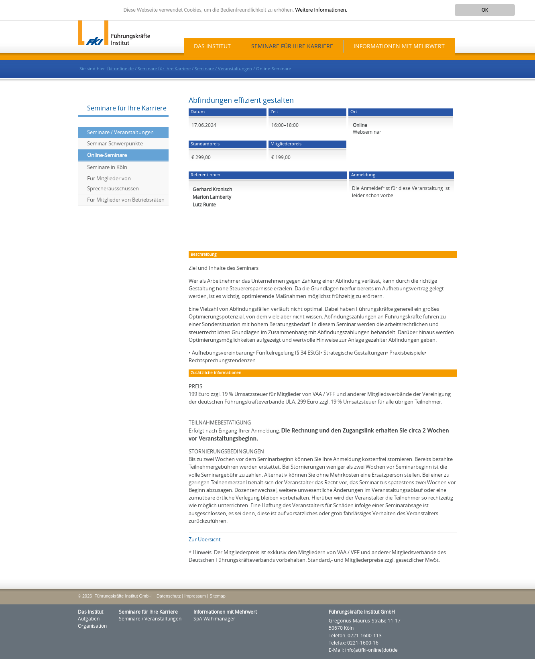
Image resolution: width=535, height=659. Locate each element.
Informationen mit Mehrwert (399, 46)
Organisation (92, 626)
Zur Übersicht (205, 540)
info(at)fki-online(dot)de (371, 650)
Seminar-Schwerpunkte (115, 144)
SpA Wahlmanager (214, 619)
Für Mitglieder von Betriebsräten (126, 200)
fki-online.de (120, 68)
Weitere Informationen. (321, 9)
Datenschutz (169, 596)
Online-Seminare (107, 155)
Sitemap (218, 596)
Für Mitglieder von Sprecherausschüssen (113, 183)
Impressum (195, 596)
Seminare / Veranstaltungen (223, 68)
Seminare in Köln (107, 167)
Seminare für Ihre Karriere (292, 46)
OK (485, 9)
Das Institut (212, 46)
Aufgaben (89, 619)
